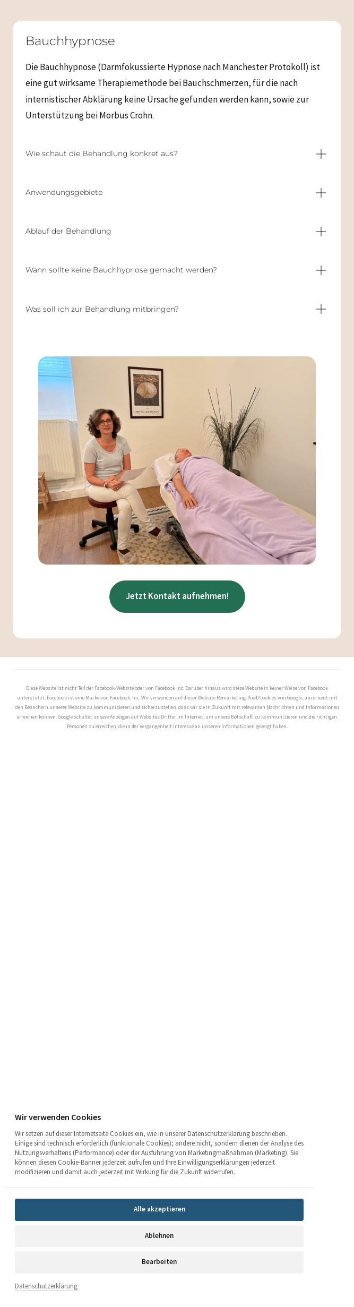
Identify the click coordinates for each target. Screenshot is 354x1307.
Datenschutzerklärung (46, 1286)
